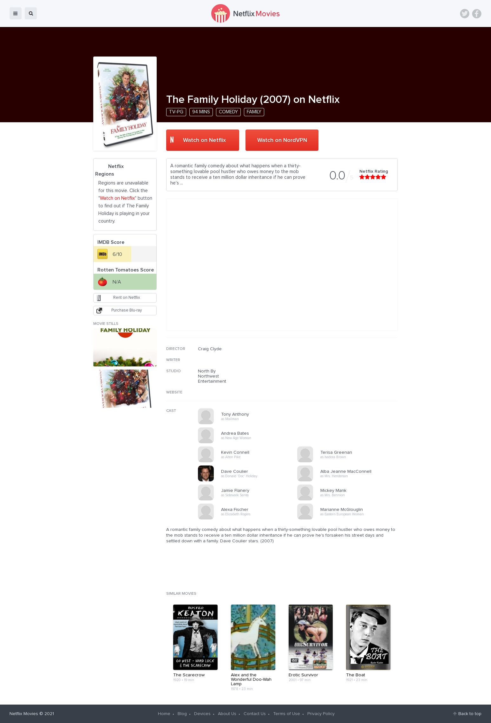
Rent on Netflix (126, 298)
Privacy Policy (321, 714)
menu (16, 13)
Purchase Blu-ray (126, 310)
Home (164, 714)
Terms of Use (286, 714)
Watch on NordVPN (282, 140)
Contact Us (255, 714)
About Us (227, 714)
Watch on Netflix (204, 140)
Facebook (476, 13)
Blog (182, 714)
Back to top (469, 714)
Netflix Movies (24, 714)
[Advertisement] (350, 387)
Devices (202, 714)
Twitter (464, 13)
